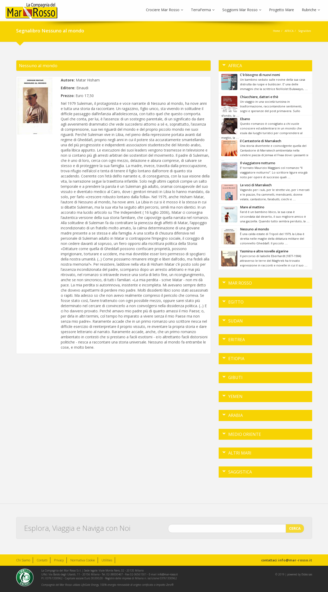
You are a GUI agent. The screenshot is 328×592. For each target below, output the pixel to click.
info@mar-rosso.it (295, 560)
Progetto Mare (281, 9)
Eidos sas (307, 574)
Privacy (59, 560)
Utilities (107, 560)
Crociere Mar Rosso (164, 9)
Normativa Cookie (82, 560)
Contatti (42, 560)
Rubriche (311, 9)
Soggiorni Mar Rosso (241, 9)
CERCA (295, 526)
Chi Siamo (23, 560)
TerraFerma (203, 9)
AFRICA (289, 31)
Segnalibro (304, 31)
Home (276, 31)
